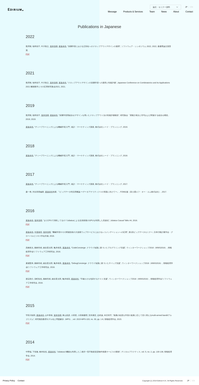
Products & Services (133, 11)
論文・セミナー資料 (161, 7)
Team (152, 11)
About (176, 11)
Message (112, 11)
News (164, 11)
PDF (28, 54)
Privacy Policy (9, 381)
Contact (189, 11)
